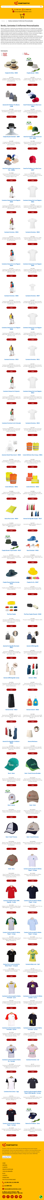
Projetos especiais (7, 1169)
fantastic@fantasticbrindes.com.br (12, 1189)
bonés (25, 53)
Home (3, 1163)
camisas (5, 54)
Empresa (4, 1165)
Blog (3, 1173)
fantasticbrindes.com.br (23, 11)
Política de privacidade (9, 1179)
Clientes (4, 1167)
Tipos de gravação (7, 1171)
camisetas (26, 54)
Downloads (5, 1177)
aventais (5, 53)
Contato (4, 1175)
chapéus (5, 55)
